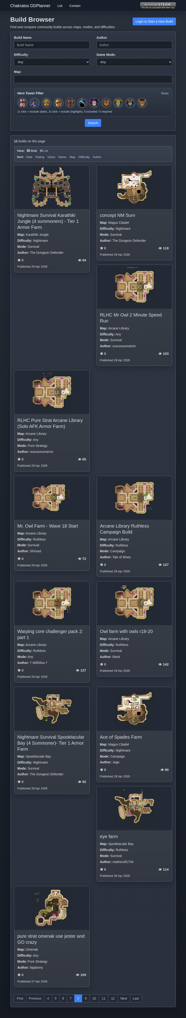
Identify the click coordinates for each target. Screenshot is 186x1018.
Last (136, 998)
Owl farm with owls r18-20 (126, 631)
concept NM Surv (117, 215)
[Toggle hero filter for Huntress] (46, 103)
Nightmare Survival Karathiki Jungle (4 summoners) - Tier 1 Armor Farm (48, 221)
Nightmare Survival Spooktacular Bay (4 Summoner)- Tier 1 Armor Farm (50, 743)
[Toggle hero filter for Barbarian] (106, 103)
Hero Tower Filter (30, 93)
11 (104, 998)
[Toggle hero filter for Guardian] (142, 103)
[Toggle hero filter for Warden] (130, 103)
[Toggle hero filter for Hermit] (118, 103)
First (20, 998)
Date (29, 157)
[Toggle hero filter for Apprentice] (34, 103)
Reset (164, 93)
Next (123, 998)
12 (113, 998)
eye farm (109, 836)
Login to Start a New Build (154, 21)
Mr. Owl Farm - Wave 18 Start (47, 525)
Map (72, 157)
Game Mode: (106, 55)
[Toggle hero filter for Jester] (94, 103)
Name (62, 157)
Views (51, 157)
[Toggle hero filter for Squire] (22, 103)
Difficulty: (21, 55)
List (60, 6)
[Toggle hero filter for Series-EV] (70, 103)
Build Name (23, 37)
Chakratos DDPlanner (30, 5)
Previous (35, 998)
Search (93, 123)
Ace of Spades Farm (121, 737)
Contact (74, 6)
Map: (18, 72)
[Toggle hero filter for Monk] (58, 103)
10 (94, 998)
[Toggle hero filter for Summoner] (82, 103)
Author (102, 37)
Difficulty (84, 157)
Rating (40, 157)
